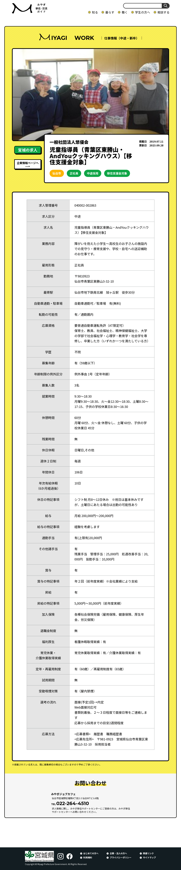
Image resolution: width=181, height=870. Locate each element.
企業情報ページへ (28, 163)
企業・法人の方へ (118, 853)
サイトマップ (149, 857)
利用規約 (87, 857)
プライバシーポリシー (120, 857)
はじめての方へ (90, 853)
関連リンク (148, 853)
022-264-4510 (72, 803)
